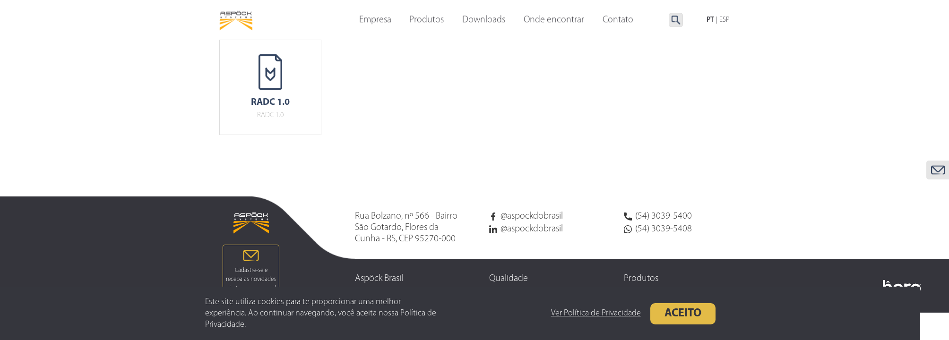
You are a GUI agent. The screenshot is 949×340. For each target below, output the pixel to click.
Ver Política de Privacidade (581, 313)
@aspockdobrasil (526, 216)
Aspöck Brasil (379, 278)
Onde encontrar (554, 20)
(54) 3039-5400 (658, 216)
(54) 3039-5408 (658, 229)
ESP (724, 20)
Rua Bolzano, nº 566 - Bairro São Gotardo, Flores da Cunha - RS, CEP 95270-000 (406, 228)
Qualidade (508, 278)
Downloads (483, 20)
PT (710, 20)
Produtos (426, 20)
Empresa (375, 20)
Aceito (667, 313)
